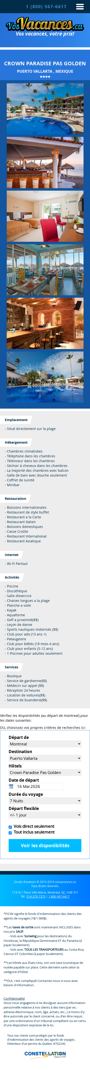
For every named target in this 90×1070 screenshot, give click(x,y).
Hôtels (15, 766)
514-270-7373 (36, 896)
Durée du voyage (26, 794)
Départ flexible (24, 808)
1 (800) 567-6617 (46, 7)
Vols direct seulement (33, 826)
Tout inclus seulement (33, 832)
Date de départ (24, 780)
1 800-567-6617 (59, 896)
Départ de (19, 737)
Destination (20, 751)
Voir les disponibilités (45, 845)
